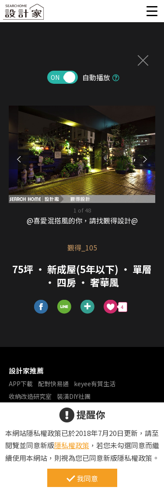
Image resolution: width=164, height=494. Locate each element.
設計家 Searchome (24, 14)
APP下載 (21, 383)
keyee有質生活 (94, 383)
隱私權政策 (71, 445)
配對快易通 (53, 383)
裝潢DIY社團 (74, 396)
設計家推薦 (26, 370)
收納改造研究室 (30, 396)
